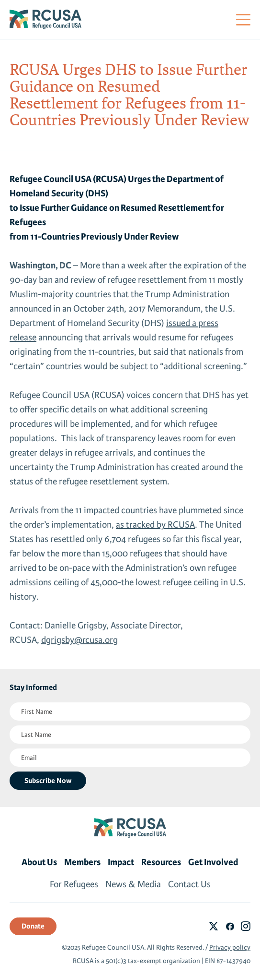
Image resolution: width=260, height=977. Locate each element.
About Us (39, 862)
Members (82, 862)
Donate (33, 926)
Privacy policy (229, 947)
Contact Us (189, 884)
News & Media (133, 884)
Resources (161, 862)
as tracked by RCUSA (155, 524)
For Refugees (74, 884)
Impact (121, 862)
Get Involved (213, 862)
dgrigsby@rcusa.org (79, 640)
